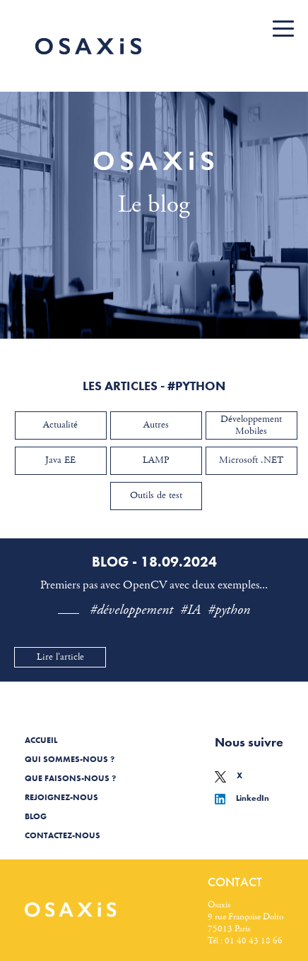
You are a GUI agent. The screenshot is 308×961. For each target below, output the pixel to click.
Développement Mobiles (251, 425)
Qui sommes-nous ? (69, 759)
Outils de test (156, 495)
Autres (156, 424)
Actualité (60, 424)
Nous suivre (249, 742)
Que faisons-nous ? (70, 778)
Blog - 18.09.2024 (154, 561)
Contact (235, 882)
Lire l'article (60, 657)
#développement (131, 610)
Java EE (60, 460)
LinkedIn (242, 798)
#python (229, 610)
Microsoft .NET (251, 460)
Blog (36, 816)
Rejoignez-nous (61, 797)
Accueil (41, 740)
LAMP (156, 460)
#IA (190, 610)
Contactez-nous (62, 835)
